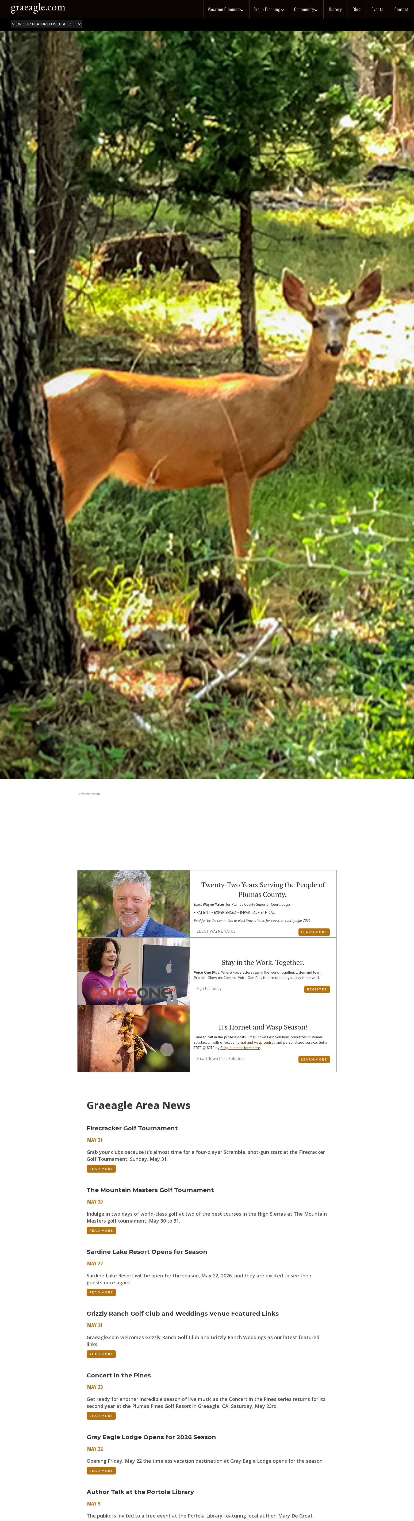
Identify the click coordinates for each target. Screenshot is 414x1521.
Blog (357, 9)
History (335, 9)
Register (317, 989)
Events (378, 9)
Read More (101, 1169)
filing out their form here (240, 1047)
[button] (226, 9)
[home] (35, 8)
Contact (401, 9)
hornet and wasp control (255, 1042)
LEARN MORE (314, 932)
